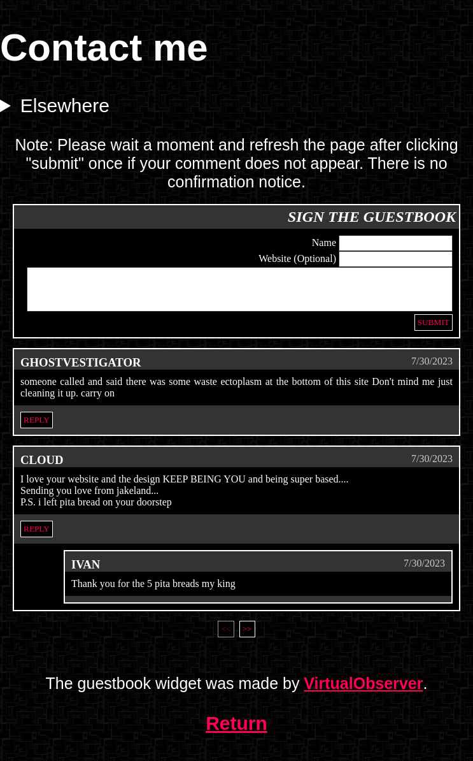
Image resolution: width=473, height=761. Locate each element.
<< (225, 636)
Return (236, 730)
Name (324, 242)
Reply (37, 427)
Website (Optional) (297, 258)
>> (247, 636)
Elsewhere (64, 105)
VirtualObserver (363, 691)
